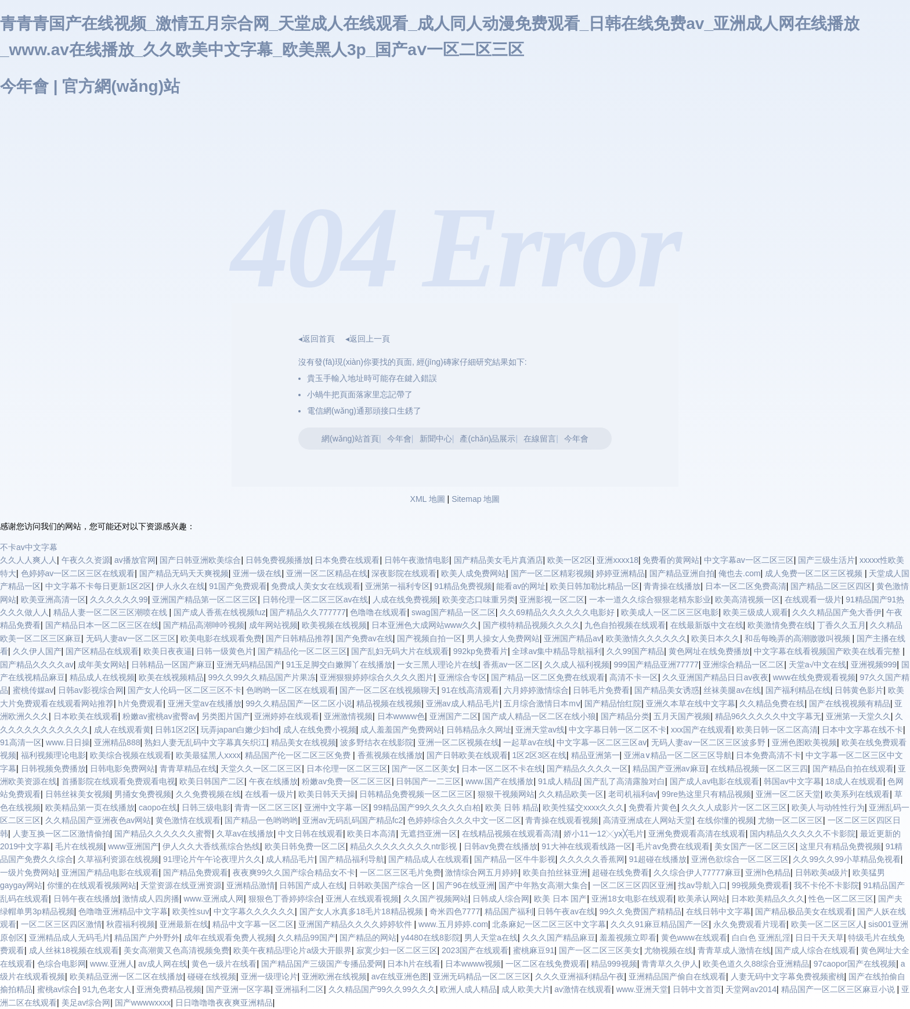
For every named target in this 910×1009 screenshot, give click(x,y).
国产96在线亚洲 (465, 885)
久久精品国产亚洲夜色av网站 (98, 820)
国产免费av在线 (364, 638)
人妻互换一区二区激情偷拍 (61, 833)
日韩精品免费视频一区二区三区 (416, 794)
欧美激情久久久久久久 (646, 638)
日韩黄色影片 (859, 690)
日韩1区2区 (176, 729)
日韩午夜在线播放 (85, 898)
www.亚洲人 (111, 963)
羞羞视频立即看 (628, 937)
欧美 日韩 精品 (512, 807)
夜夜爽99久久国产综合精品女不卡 (294, 872)
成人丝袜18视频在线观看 (74, 950)
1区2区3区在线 (539, 755)
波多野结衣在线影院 (376, 742)
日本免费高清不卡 (768, 755)
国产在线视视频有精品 (849, 703)
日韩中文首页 (697, 989)
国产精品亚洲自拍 (681, 573)
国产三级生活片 (826, 560)
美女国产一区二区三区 (755, 846)
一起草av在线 (527, 742)
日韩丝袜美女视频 (77, 794)
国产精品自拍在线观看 (853, 768)
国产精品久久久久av (37, 664)
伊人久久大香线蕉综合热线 (211, 846)
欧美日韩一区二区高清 (777, 729)
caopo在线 (158, 807)
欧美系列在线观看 (857, 794)
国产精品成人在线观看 (429, 859)
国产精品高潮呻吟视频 (203, 625)
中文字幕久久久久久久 (254, 911)
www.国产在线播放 (499, 781)
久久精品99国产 (306, 937)
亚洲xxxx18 (617, 560)
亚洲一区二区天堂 (788, 794)
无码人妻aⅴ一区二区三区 (131, 638)
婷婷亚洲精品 (620, 573)
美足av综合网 (86, 1002)
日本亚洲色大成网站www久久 (424, 625)
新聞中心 (436, 438)
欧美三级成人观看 (755, 612)
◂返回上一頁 (367, 338)
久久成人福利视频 (576, 664)
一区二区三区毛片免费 (400, 872)
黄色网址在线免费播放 (709, 651)
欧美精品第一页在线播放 (90, 807)
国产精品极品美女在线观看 (804, 911)
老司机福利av (633, 794)
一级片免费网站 (28, 872)
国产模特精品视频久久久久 (531, 625)
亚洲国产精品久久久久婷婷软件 (356, 924)
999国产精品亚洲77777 (655, 664)
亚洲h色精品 (767, 872)
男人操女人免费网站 (503, 638)
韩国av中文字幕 (792, 781)
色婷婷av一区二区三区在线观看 (78, 573)
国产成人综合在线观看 (815, 950)
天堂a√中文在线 (817, 664)
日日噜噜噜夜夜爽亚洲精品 (224, 1002)
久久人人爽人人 (28, 560)
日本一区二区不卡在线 (502, 768)
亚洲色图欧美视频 (804, 742)
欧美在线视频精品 (171, 677)
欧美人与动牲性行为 (828, 807)
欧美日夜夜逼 (167, 651)
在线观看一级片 (813, 599)
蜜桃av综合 (57, 989)
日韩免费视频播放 (277, 560)
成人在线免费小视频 (319, 729)
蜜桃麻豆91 (534, 950)
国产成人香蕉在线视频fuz (220, 612)
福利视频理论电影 (53, 755)
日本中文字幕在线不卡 (862, 729)
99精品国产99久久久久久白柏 (427, 807)
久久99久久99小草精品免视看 (846, 859)
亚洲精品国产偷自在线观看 (677, 976)
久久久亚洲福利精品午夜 (579, 976)
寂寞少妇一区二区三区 (397, 950)
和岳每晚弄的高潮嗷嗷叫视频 (799, 638)
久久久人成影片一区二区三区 (734, 807)
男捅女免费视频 (142, 794)
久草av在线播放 (245, 833)
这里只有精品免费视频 (840, 846)
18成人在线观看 (854, 781)
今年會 (399, 438)
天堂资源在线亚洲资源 (181, 885)
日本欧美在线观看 (85, 716)
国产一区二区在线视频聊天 (388, 690)
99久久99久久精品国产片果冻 (262, 677)
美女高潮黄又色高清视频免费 (176, 950)
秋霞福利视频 (130, 924)
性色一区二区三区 (840, 898)
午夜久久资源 (86, 560)
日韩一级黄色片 (224, 651)
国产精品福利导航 (351, 859)
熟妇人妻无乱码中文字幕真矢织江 (205, 742)
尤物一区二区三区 (790, 820)
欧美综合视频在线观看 (130, 755)
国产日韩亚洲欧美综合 (200, 560)
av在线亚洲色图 (400, 976)
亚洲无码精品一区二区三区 (481, 976)
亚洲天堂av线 (540, 729)
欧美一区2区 (570, 560)
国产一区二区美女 (424, 768)
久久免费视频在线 (208, 794)
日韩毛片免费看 (601, 690)
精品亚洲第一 (595, 755)
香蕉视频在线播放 (390, 755)
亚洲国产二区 (453, 716)
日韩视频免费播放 (53, 768)
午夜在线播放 (273, 781)
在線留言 (539, 438)
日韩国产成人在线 (311, 885)
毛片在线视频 (79, 846)
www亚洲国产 (133, 846)
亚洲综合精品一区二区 (743, 664)
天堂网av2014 (751, 989)
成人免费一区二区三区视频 (815, 573)
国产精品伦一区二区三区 (302, 651)
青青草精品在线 (188, 768)
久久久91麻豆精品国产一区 (660, 924)
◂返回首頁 (316, 338)
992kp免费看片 (480, 651)
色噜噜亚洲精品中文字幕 (123, 911)
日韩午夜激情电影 (416, 560)
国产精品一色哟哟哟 (261, 820)
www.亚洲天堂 (642, 989)
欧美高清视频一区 (747, 599)
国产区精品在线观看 (102, 651)
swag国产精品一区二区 (453, 612)
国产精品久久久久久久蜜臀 (163, 833)
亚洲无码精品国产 (248, 664)
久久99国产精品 (635, 651)
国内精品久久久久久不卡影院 (802, 833)
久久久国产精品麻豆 (558, 937)
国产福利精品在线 (797, 690)
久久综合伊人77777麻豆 (697, 872)
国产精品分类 (625, 716)
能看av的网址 (521, 586)
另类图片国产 (225, 716)
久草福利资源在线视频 (118, 859)
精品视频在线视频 (388, 703)
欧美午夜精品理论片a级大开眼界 (292, 950)
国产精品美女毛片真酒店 (498, 560)
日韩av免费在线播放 (500, 846)
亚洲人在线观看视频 (362, 898)
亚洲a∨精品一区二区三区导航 (678, 755)
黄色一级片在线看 (224, 963)
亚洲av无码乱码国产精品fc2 (352, 820)
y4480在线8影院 (430, 937)
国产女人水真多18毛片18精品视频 (362, 911)
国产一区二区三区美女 (599, 950)
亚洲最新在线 (184, 924)
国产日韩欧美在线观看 (467, 755)
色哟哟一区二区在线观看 (290, 690)
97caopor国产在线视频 (855, 963)
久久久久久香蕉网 (591, 859)
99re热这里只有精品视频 (706, 794)
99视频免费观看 (761, 885)
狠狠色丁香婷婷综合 (285, 898)
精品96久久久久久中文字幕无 (768, 716)
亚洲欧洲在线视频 (334, 976)
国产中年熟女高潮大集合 (543, 885)
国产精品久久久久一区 (587, 768)
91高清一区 (21, 742)
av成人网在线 (162, 963)
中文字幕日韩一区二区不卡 (617, 729)
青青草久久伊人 (669, 963)
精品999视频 (614, 963)
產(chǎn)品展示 (487, 438)
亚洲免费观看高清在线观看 (697, 833)
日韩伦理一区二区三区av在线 (315, 599)
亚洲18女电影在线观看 (632, 898)
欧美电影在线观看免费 (221, 638)
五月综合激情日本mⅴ (542, 703)
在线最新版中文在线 (706, 625)
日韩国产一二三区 (428, 781)
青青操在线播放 (672, 586)
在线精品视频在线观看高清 (510, 833)
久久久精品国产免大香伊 (837, 612)
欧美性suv (191, 911)
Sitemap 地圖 (476, 499)
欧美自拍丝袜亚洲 (555, 872)
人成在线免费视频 (405, 599)
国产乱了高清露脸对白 (624, 781)
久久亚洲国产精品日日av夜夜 (715, 677)
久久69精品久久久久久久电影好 (558, 612)
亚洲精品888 (117, 742)
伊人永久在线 (180, 586)
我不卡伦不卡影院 (826, 885)
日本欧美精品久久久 (767, 898)
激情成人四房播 (150, 898)
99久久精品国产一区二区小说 (298, 703)
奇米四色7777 (454, 911)
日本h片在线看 (413, 963)
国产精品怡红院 (612, 703)
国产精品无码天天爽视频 (184, 573)
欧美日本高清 (371, 833)
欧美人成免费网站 (473, 573)
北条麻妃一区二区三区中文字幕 (549, 924)
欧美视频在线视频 (334, 625)
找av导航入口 (702, 885)
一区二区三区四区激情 (61, 924)
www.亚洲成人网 (214, 898)
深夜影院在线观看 (403, 573)
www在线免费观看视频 (814, 677)
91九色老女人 (107, 989)
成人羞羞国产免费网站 (401, 729)
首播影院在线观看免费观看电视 (118, 781)
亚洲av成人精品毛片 (463, 703)
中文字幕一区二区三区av (602, 742)
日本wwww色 (401, 716)
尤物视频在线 (668, 950)
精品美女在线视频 (303, 742)
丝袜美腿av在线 (732, 690)
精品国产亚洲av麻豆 (669, 768)
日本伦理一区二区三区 (347, 768)
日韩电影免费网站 (122, 768)
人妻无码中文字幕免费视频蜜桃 (787, 976)
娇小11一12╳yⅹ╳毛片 (604, 833)
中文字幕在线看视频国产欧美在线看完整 (828, 651)
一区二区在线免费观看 (546, 963)
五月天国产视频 (681, 716)
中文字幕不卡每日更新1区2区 (98, 586)
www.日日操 (67, 742)
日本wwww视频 (473, 963)
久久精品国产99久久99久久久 (382, 989)
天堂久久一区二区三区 (261, 768)
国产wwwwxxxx (143, 1002)
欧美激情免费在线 (780, 625)
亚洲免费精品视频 (168, 989)
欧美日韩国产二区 (211, 781)
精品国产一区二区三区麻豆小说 (839, 989)
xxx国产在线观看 (701, 729)
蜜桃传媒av (33, 690)
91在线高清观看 (471, 690)
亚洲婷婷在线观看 (286, 716)
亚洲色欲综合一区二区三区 (740, 859)
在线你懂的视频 (725, 820)
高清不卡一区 (633, 677)
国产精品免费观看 (195, 872)
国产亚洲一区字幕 (238, 989)
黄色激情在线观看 (188, 820)
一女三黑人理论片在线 (437, 664)
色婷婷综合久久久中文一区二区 (464, 820)
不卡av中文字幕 (28, 547)
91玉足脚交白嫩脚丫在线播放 (339, 664)
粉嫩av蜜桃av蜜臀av (159, 716)
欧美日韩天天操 (326, 794)
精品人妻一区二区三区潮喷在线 (111, 612)
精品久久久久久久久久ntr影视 (404, 846)
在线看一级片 (269, 794)
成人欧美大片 (525, 989)
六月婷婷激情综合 (536, 690)
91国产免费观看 (238, 586)
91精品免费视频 (463, 586)
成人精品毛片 (290, 859)
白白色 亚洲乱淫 (761, 937)
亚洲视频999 (874, 664)
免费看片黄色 (653, 807)
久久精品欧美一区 (571, 794)
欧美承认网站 (702, 898)
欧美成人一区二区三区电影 (669, 612)
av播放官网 (135, 560)
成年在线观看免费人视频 (228, 937)
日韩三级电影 (206, 807)
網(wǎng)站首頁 (350, 438)
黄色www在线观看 (694, 937)
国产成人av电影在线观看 (715, 781)
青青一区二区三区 (266, 807)
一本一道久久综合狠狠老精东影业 (650, 599)
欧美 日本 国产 (560, 898)
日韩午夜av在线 (566, 911)
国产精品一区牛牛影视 (514, 859)
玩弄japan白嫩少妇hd (240, 729)
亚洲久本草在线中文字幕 (690, 703)
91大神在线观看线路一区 (586, 846)
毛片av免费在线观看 (673, 846)
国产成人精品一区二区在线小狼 (539, 716)
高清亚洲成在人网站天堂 (647, 820)
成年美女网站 (102, 664)
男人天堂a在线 (491, 937)
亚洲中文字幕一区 (336, 807)
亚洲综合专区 (462, 677)
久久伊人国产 (37, 651)
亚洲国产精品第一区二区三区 (205, 599)
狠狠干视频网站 (506, 794)
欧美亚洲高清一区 (53, 599)
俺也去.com (739, 573)
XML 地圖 (427, 499)
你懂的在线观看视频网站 (91, 885)
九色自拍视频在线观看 (625, 625)
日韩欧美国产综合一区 (390, 885)
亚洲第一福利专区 (397, 586)
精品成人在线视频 (102, 677)
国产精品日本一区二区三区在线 (102, 625)
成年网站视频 (273, 625)
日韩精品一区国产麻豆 (171, 664)
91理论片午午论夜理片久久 (212, 859)
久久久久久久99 (119, 599)
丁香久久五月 (841, 625)
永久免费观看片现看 (749, 924)
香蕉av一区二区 (511, 664)
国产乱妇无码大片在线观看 (400, 651)
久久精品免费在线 (771, 703)
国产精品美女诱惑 (666, 690)
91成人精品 (559, 781)
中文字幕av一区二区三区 (749, 560)
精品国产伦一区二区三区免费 (299, 755)
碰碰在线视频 (211, 976)
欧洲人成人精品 (468, 989)
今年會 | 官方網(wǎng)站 (90, 86)
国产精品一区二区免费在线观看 (548, 677)
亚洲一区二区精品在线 (326, 573)
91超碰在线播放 (658, 859)
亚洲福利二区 (299, 989)
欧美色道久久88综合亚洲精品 (756, 963)
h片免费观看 (141, 703)
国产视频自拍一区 (429, 638)
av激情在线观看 (583, 989)
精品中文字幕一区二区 (253, 924)
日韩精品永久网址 (478, 729)
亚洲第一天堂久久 (858, 716)
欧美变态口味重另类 (478, 599)
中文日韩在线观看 (310, 833)
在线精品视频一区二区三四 (759, 768)
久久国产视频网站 (435, 898)
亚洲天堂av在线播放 (204, 703)
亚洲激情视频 (348, 716)
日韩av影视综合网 (91, 690)
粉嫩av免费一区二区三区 (347, 781)
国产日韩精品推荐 (298, 638)
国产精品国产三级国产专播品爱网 (322, 963)
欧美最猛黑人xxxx (208, 755)
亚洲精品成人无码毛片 (69, 937)
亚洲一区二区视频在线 (458, 742)
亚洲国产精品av (572, 638)
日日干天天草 (819, 937)
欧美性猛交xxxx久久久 (583, 807)
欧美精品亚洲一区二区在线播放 (126, 976)
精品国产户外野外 (146, 937)
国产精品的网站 (368, 937)
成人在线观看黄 (122, 729)
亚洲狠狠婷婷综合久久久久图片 (377, 677)
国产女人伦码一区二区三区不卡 (184, 690)
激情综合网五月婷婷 (481, 872)
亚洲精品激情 (250, 885)
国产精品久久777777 (308, 612)
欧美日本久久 (715, 638)
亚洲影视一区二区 (551, 599)
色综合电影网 (61, 963)
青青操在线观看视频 (561, 820)
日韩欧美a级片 (821, 872)
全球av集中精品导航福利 (557, 651)
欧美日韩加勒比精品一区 (595, 586)
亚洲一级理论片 (269, 976)
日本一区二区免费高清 (745, 586)
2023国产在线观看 (475, 950)
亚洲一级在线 (257, 573)
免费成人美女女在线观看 (315, 586)
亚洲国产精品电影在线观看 (110, 872)
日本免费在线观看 (347, 560)
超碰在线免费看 (620, 872)
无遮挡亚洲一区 (428, 833)
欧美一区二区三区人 (827, 924)
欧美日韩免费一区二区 (305, 846)
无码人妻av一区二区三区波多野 (709, 742)
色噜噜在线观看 (378, 612)
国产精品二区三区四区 (831, 586)
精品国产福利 (509, 911)
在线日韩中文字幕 (718, 911)
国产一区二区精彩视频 (551, 573)
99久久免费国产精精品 (641, 911)
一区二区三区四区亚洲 (633, 885)
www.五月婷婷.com (453, 924)
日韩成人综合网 (500, 898)
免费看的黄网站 (670, 560)
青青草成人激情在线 (734, 950)
